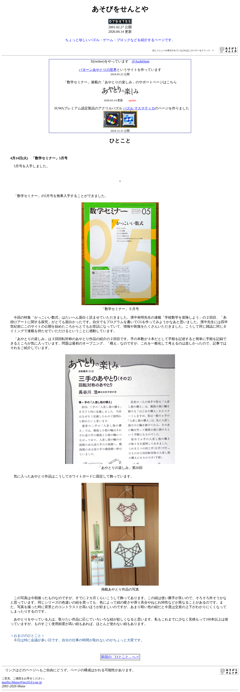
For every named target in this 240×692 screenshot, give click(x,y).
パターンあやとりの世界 (98, 70)
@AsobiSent (140, 61)
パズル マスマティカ (139, 108)
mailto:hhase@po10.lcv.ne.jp (22, 682)
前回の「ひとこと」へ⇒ (120, 657)
